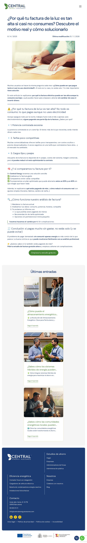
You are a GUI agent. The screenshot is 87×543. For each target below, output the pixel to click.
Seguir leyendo (32, 326)
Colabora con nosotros (55, 484)
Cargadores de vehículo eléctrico (22, 484)
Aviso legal (11, 522)
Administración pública (55, 469)
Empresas (50, 461)
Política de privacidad (26, 522)
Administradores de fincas (56, 465)
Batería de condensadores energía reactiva (25, 487)
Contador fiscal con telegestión (21, 480)
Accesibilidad (57, 522)
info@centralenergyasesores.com (22, 512)
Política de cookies (43, 522)
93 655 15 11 (14, 508)
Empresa (50, 480)
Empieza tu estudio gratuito (43, 253)
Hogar (49, 458)
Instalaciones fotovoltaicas (19, 491)
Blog (48, 487)
